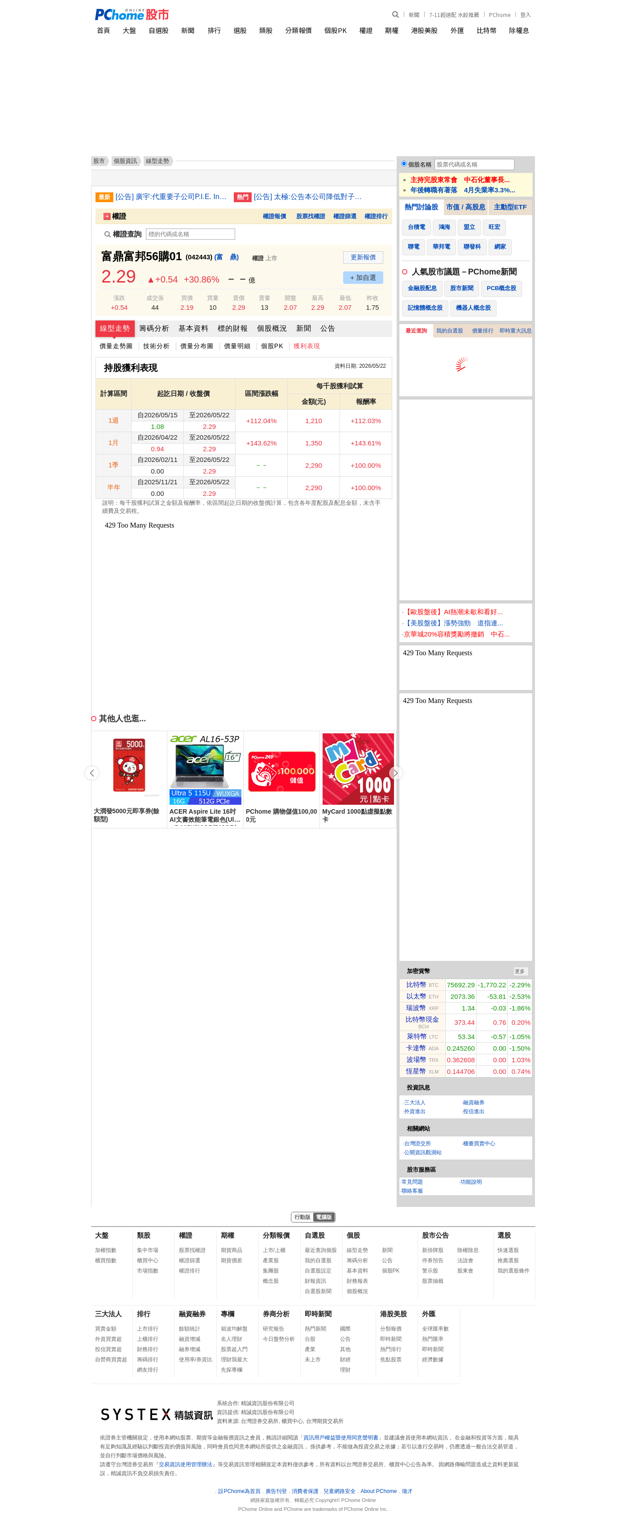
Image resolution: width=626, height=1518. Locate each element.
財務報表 (357, 1281)
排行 (214, 30)
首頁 (103, 30)
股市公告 (435, 1235)
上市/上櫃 (274, 1250)
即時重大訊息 (516, 331)
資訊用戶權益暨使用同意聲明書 (340, 1438)
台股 (310, 1339)
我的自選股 (449, 331)
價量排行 (482, 331)
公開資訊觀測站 (423, 1152)
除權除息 (468, 1250)
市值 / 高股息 (465, 207)
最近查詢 (416, 331)
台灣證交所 (417, 1143)
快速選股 (508, 1250)
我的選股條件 (513, 1271)
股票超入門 (234, 1349)
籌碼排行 (147, 1359)
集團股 (271, 1271)
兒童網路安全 (339, 1491)
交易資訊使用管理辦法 (185, 1464)
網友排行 (147, 1370)
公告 (328, 328)
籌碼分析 (154, 328)
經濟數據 (433, 1359)
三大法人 (415, 1102)
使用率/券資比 (195, 1359)
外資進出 (415, 1111)
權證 (366, 30)
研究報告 (273, 1329)
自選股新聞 (318, 1291)
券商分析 (276, 1314)
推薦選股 (508, 1260)
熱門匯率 (433, 1339)
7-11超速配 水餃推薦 (454, 14)
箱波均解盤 (234, 1329)
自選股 (159, 30)
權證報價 (274, 216)
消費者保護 (305, 1491)
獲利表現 (307, 345)
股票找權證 (310, 216)
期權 (391, 30)
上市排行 (147, 1329)
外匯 (457, 30)
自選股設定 (318, 1271)
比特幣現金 (422, 1019)
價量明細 (237, 345)
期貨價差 (231, 1260)
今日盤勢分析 (279, 1339)
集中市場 (147, 1250)
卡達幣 (416, 1048)
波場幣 (416, 1059)
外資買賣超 (108, 1339)
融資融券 (474, 1102)
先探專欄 (231, 1370)
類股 (266, 30)
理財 (345, 1370)
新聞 (414, 14)
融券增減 (189, 1349)
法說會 (465, 1260)
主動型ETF (510, 207)
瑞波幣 (416, 1007)
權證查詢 (122, 234)
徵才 (407, 1491)
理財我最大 (234, 1359)
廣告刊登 (276, 1491)
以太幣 (416, 996)
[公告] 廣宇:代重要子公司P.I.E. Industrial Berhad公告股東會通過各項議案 (171, 196)
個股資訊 (125, 161)
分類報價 (298, 30)
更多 (520, 971)
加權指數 (105, 1250)
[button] (395, 773)
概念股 (271, 1281)
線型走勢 (115, 328)
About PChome (379, 1491)
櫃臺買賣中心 (479, 1143)
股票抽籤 (433, 1281)
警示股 (430, 1271)
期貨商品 (231, 1250)
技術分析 (156, 345)
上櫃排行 (147, 1339)
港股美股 (424, 30)
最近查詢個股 (321, 1250)
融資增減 (189, 1339)
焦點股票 (391, 1359)
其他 (345, 1349)
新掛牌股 (433, 1250)
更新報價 (363, 257)
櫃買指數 (105, 1260)
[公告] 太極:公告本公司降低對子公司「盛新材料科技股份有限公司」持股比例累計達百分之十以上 (309, 196)
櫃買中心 (147, 1260)
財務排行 (147, 1349)
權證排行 (376, 216)
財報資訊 (315, 1281)
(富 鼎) (226, 257)
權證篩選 (345, 216)
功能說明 (471, 1182)
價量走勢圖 (116, 345)
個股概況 (272, 328)
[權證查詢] (190, 234)
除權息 (519, 30)
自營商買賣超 (111, 1359)
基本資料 (193, 328)
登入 (525, 14)
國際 (345, 1329)
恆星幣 (416, 1071)
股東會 (465, 1271)
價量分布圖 (197, 345)
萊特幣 (417, 1036)
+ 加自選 (363, 277)
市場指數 (147, 1271)
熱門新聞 (315, 1329)
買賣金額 (105, 1329)
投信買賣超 (108, 1349)
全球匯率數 (435, 1329)
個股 (353, 1235)
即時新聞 (318, 1314)
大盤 (129, 30)
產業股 (271, 1260)
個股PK (335, 30)
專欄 (227, 1314)
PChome (499, 14)
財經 (345, 1359)
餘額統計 (189, 1329)
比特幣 (487, 30)
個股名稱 (419, 164)
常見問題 (412, 1182)
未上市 (313, 1359)
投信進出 (474, 1111)
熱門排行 (391, 1349)
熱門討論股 (421, 207)
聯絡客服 (412, 1191)
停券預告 (433, 1260)
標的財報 (233, 328)
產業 (310, 1349)
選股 (240, 30)
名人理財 (231, 1339)
